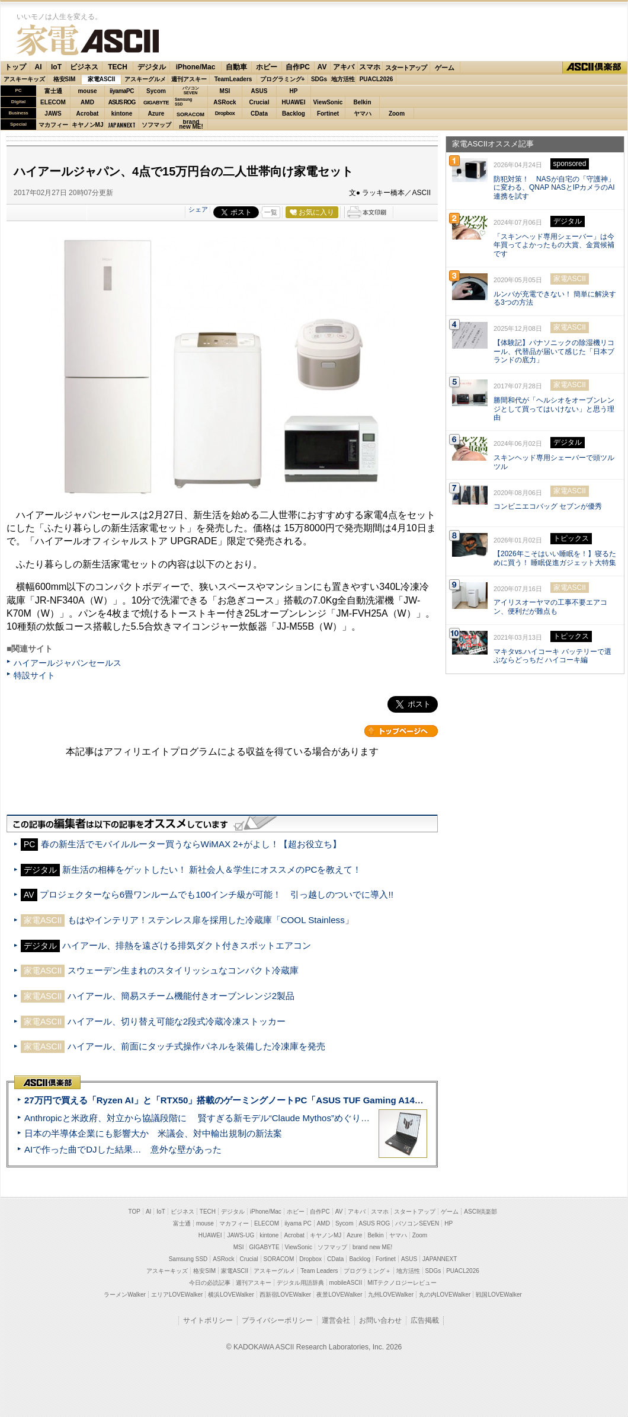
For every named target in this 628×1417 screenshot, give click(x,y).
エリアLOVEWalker (177, 1294)
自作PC (298, 67)
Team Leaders (319, 1271)
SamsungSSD (183, 101)
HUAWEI (294, 102)
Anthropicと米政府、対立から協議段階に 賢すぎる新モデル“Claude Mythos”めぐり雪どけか (210, 1118)
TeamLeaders (233, 79)
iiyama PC (298, 1223)
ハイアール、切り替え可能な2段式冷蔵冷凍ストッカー (177, 1021)
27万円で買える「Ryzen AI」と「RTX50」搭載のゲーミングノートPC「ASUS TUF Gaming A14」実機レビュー (250, 1100)
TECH (117, 67)
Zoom (397, 113)
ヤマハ (362, 113)
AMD (87, 102)
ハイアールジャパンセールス (67, 663)
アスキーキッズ (24, 79)
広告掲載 (425, 1320)
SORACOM (279, 1259)
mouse (87, 91)
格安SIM (64, 79)
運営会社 (336, 1320)
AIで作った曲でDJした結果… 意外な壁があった (123, 1149)
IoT (56, 67)
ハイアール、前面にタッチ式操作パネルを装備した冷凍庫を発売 (196, 1046)
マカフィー (53, 125)
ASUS (259, 91)
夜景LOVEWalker (339, 1294)
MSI (225, 91)
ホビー (266, 67)
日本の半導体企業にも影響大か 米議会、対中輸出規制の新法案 (153, 1133)
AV (322, 67)
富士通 (53, 91)
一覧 (270, 212)
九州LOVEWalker (391, 1294)
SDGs (319, 79)
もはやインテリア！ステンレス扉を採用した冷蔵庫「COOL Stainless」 (211, 920)
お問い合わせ (380, 1320)
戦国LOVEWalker (498, 1294)
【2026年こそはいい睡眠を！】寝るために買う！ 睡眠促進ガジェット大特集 (555, 558)
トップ (15, 67)
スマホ (369, 67)
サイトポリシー (208, 1320)
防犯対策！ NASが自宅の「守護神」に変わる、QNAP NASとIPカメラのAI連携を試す (554, 188)
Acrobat (87, 113)
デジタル (151, 67)
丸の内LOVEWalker (444, 1294)
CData (259, 113)
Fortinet (328, 113)
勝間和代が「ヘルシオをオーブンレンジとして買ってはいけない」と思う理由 (554, 409)
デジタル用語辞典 (300, 1282)
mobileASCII (346, 1282)
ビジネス (84, 67)
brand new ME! (372, 1247)
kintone (122, 113)
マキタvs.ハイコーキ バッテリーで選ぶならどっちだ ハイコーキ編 (552, 656)
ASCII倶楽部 (595, 68)
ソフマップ (156, 125)
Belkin (362, 102)
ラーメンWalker (125, 1294)
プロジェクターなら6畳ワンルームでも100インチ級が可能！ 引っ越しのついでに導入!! (216, 894)
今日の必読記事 (209, 1282)
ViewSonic (328, 102)
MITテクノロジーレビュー (402, 1282)
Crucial (259, 102)
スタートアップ (406, 67)
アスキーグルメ (145, 79)
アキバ (343, 67)
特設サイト (34, 675)
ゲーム (444, 67)
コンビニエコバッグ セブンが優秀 (548, 506)
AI (38, 67)
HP (294, 91)
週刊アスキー (189, 79)
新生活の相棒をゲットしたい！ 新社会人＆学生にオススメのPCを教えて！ (211, 869)
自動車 (236, 67)
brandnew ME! (191, 125)
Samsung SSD (188, 1259)
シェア (198, 209)
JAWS (52, 113)
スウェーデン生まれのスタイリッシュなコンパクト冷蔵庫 (183, 970)
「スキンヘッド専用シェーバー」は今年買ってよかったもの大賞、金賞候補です (554, 245)
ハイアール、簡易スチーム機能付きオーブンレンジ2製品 (181, 996)
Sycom (156, 91)
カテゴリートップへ (401, 731)
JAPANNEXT (122, 124)
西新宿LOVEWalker (285, 1294)
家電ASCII (88, 40)
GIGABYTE (156, 103)
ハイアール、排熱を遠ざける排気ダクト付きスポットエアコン (186, 945)
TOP (134, 1211)
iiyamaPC (122, 91)
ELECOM (53, 102)
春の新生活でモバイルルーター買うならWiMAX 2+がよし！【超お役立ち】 (191, 844)
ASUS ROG (121, 102)
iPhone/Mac (196, 67)
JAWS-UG (240, 1235)
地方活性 (343, 79)
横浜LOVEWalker (231, 1294)
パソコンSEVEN (190, 90)
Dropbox (225, 113)
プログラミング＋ (367, 1271)
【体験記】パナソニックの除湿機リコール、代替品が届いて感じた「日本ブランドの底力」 (554, 352)
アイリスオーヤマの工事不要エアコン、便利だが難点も (550, 606)
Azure (156, 113)
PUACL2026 (376, 79)
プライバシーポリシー (277, 1320)
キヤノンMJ (88, 125)
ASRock (224, 102)
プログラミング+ (282, 79)
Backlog (293, 113)
